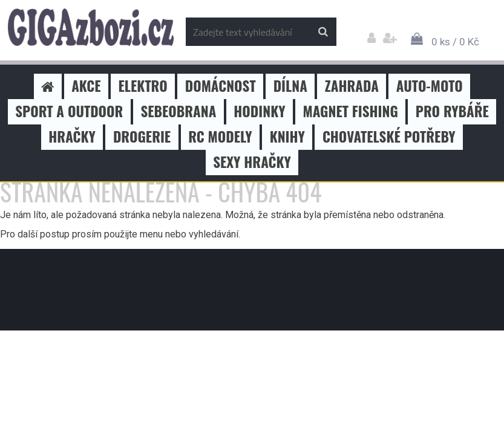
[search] (322, 32)
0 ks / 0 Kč (455, 42)
